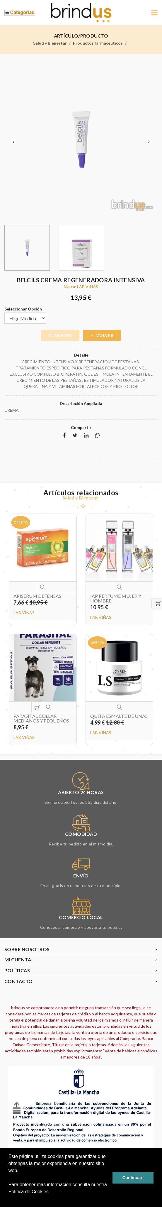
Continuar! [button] (133, 1177)
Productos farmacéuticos (98, 42)
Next (149, 142)
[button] (9, 1199)
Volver (102, 335)
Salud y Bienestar (50, 42)
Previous (13, 142)
